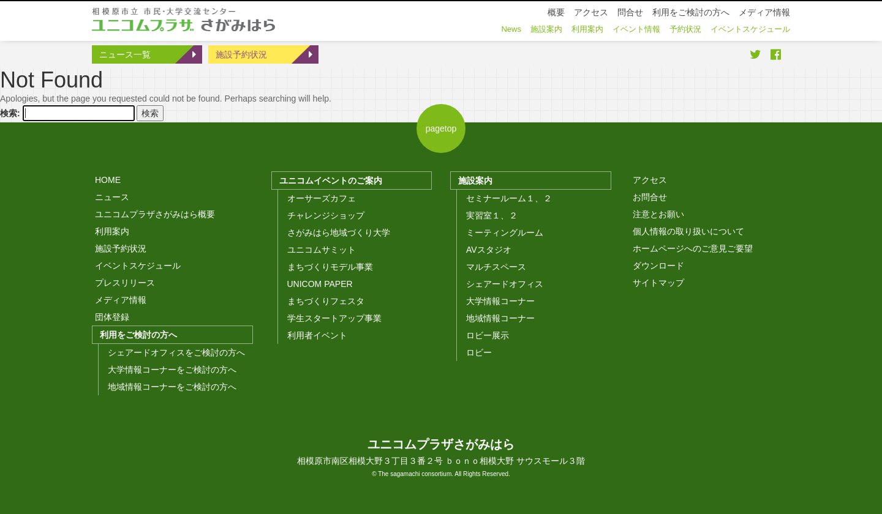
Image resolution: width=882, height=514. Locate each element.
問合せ (630, 12)
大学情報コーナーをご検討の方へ (172, 369)
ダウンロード (658, 265)
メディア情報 (120, 300)
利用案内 (112, 231)
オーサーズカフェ (321, 198)
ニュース (112, 197)
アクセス (650, 180)
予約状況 (685, 29)
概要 (556, 12)
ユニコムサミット (321, 250)
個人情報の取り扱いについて (688, 231)
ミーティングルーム (504, 232)
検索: (10, 113)
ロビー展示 (487, 335)
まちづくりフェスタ (325, 301)
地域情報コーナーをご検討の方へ (172, 387)
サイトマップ (658, 283)
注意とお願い (658, 214)
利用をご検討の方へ (138, 335)
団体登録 (112, 317)
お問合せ (650, 197)
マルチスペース (496, 267)
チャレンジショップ (325, 215)
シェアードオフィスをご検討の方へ (176, 352)
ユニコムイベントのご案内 (330, 180)
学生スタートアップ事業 (334, 318)
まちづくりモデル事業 (330, 267)
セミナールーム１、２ (509, 198)
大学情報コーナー (500, 301)
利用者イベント (317, 335)
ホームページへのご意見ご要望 (693, 248)
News (511, 29)
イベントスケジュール (138, 265)
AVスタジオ (488, 250)
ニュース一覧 (125, 54)
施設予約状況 (241, 54)
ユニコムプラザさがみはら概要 (155, 214)
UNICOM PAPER (320, 284)
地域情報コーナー (500, 318)
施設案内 (475, 180)
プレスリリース (125, 283)
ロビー (479, 352)
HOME (108, 180)
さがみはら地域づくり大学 (338, 232)
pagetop (441, 128)
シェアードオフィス (504, 284)
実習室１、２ (492, 215)
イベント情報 (636, 29)
